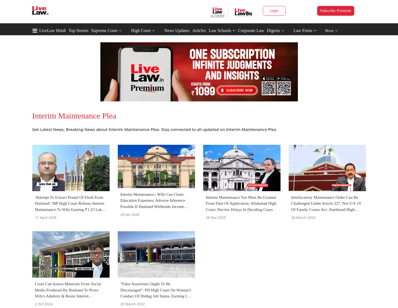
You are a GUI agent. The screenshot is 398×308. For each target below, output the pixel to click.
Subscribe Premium (335, 11)
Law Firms (305, 30)
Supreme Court (104, 30)
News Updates (177, 30)
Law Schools (222, 30)
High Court (141, 30)
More (331, 31)
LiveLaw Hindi (52, 30)
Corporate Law (251, 30)
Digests (273, 30)
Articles (199, 30)
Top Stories (78, 30)
